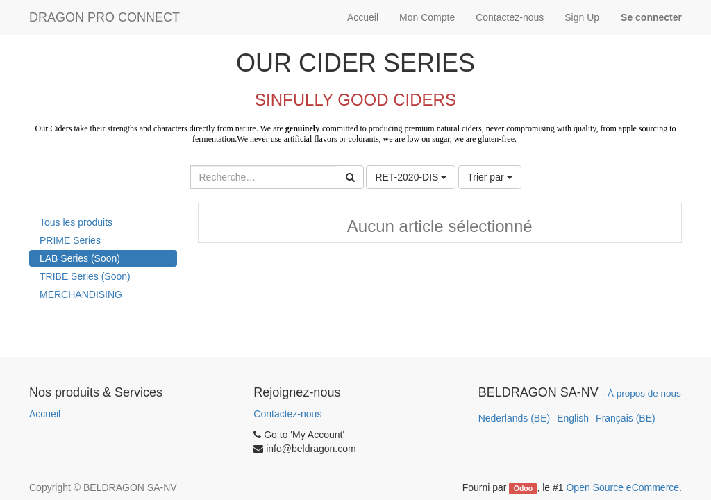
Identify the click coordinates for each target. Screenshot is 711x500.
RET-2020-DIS (410, 177)
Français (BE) (625, 418)
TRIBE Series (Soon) (85, 276)
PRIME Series (70, 240)
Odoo (523, 488)
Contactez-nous (287, 413)
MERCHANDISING (81, 294)
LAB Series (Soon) (80, 258)
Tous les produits (76, 222)
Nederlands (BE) (514, 418)
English (573, 418)
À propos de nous (644, 393)
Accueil (44, 413)
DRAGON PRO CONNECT (104, 17)
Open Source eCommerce (622, 487)
